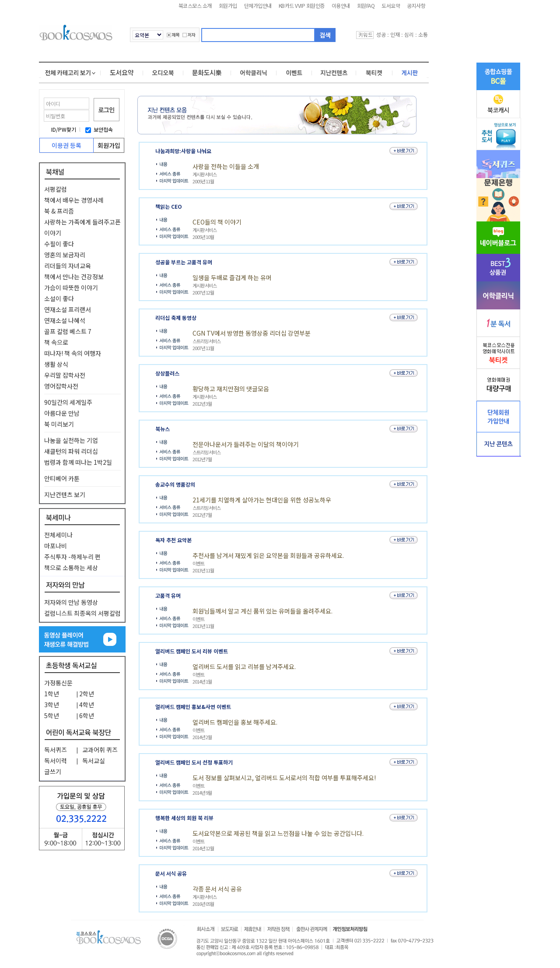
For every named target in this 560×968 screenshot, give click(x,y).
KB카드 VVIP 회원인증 (302, 5)
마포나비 (55, 545)
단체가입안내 (258, 5)
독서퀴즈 (55, 749)
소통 (423, 34)
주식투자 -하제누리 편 (72, 556)
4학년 (86, 704)
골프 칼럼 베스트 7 (67, 331)
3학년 (51, 704)
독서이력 (55, 760)
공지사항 (416, 5)
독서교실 (93, 760)
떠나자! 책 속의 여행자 (72, 353)
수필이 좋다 (59, 243)
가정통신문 (58, 682)
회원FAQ (366, 5)
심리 (409, 34)
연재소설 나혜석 (64, 320)
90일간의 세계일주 (68, 402)
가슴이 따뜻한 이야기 (71, 287)
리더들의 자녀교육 (67, 265)
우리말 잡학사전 (64, 375)
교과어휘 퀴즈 (100, 749)
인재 (395, 34)
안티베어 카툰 (62, 478)
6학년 (86, 715)
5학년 (51, 715)
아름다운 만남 (62, 413)
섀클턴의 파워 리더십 (71, 451)
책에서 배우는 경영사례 (74, 200)
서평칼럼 (55, 189)
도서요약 (391, 5)
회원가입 (228, 5)
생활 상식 (56, 364)
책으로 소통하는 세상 (71, 567)
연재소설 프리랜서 (67, 309)
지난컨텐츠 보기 (64, 494)
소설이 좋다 (59, 298)
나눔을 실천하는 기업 (71, 440)
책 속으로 (56, 342)
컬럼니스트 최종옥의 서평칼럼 (82, 613)
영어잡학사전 (61, 386)
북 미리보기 (59, 424)
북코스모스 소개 (195, 5)
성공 (381, 34)
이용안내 (341, 5)
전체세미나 (58, 534)
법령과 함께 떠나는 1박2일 (78, 462)
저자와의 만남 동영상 (71, 602)
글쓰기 (52, 771)
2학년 (86, 693)
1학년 (51, 693)
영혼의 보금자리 (64, 254)
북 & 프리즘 (59, 211)
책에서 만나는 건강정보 (74, 276)
